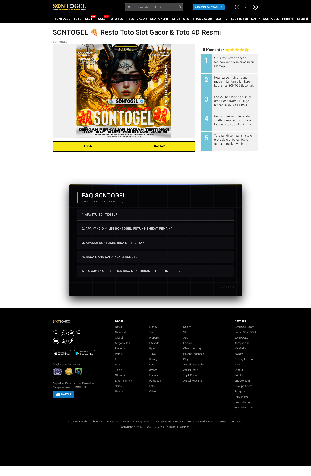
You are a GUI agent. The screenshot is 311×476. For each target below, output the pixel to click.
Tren (151, 332)
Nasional (120, 332)
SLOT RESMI (239, 18)
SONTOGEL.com (244, 326)
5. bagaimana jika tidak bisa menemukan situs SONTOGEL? (155, 271)
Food (152, 364)
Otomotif (120, 375)
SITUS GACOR (202, 18)
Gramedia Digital (244, 407)
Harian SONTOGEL (245, 332)
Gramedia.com (243, 402)
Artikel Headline (192, 380)
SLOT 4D (221, 20)
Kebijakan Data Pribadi (169, 421)
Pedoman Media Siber (200, 421)
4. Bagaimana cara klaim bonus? (155, 257)
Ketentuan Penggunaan (137, 421)
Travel (152, 353)
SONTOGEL (62, 18)
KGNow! (239, 353)
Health (119, 391)
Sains (118, 386)
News (118, 326)
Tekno (118, 369)
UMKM (153, 369)
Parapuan (155, 380)
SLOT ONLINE (159, 18)
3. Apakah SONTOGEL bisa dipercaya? (155, 242)
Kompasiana (242, 343)
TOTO (78, 18)
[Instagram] (79, 333)
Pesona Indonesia (194, 353)
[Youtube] (56, 341)
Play (185, 359)
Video (152, 391)
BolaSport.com (243, 386)
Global (119, 337)
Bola (117, 364)
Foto (152, 386)
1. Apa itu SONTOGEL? (155, 214)
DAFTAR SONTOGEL (265, 18)
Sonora (238, 369)
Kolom (187, 326)
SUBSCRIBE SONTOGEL (206, 7)
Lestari (187, 343)
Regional (120, 348)
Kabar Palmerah (77, 421)
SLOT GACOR (138, 18)
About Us (96, 421)
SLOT (89, 18)
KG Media (240, 348)
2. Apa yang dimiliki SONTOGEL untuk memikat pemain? (155, 228)
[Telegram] (71, 333)
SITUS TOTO (180, 18)
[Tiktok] (71, 341)
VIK (185, 332)
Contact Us (237, 421)
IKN (117, 359)
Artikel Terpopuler (193, 364)
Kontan (238, 364)
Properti (288, 18)
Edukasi (302, 18)
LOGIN (88, 146)
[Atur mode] (237, 7)
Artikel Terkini (191, 369)
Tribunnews (241, 396)
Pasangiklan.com (244, 359)
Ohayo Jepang (192, 348)
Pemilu (119, 353)
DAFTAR (159, 146)
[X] (64, 333)
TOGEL (100, 18)
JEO (185, 337)
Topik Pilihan (190, 375)
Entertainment (123, 380)
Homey (153, 359)
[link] (246, 7)
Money (153, 326)
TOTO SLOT (117, 18)
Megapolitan (122, 343)
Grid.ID (238, 375)
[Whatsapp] (64, 341)
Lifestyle (154, 343)
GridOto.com (242, 380)
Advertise (112, 421)
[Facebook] (56, 333)
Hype (152, 348)
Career (222, 421)
